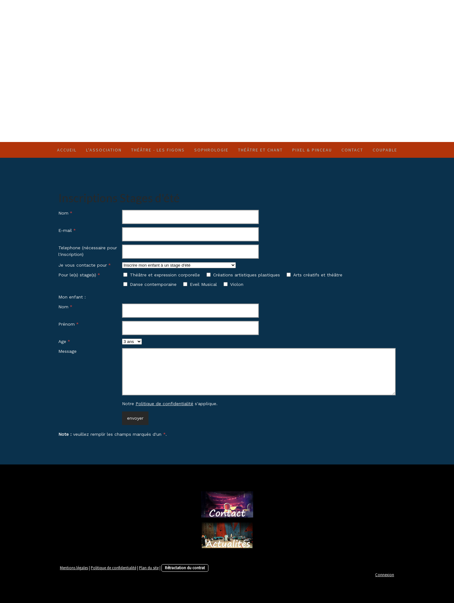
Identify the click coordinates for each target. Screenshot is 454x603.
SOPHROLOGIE (211, 150)
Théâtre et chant (260, 150)
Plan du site (149, 567)
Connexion (384, 574)
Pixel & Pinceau (312, 150)
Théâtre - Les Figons (158, 150)
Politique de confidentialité (164, 403)
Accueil (67, 150)
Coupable (385, 150)
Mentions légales (74, 567)
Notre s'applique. (170, 403)
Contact (352, 150)
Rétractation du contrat (185, 567)
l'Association (104, 150)
